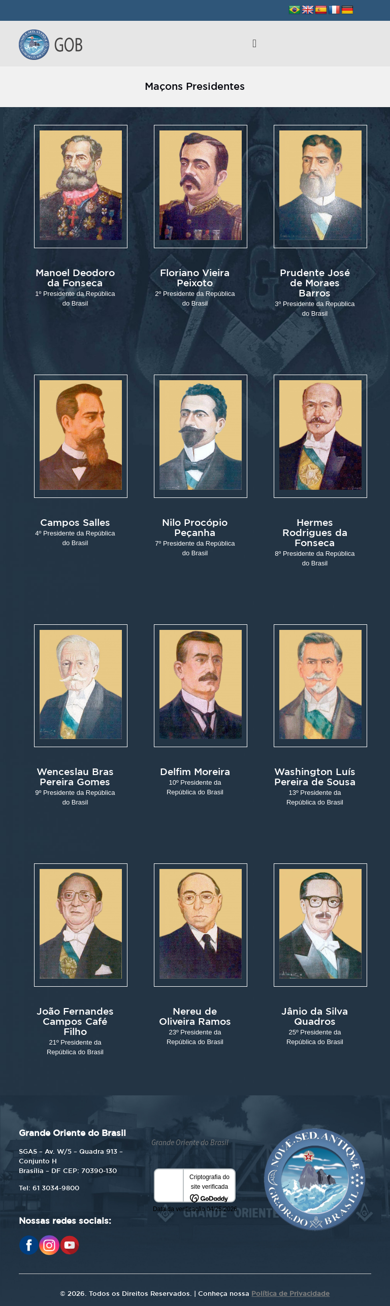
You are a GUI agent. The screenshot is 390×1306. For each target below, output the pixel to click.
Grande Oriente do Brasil (190, 1142)
